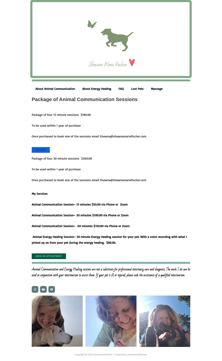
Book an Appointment (49, 256)
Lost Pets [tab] (137, 89)
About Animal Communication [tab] (55, 89)
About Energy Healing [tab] (96, 89)
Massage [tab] (157, 89)
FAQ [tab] (121, 89)
